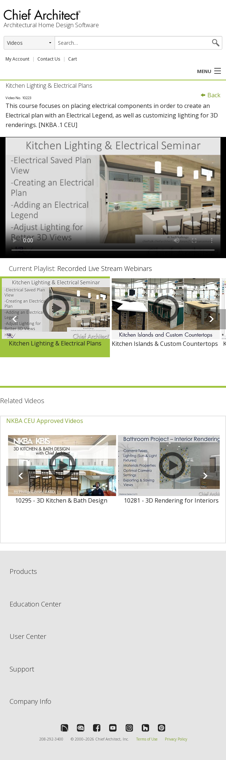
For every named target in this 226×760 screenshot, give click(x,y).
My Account (17, 59)
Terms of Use (147, 739)
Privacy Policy (176, 739)
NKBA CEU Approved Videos (44, 421)
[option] (55, 317)
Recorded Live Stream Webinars (104, 268)
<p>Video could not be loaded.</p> (113, 197)
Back (210, 95)
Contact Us (48, 59)
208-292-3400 (51, 739)
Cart (72, 59)
